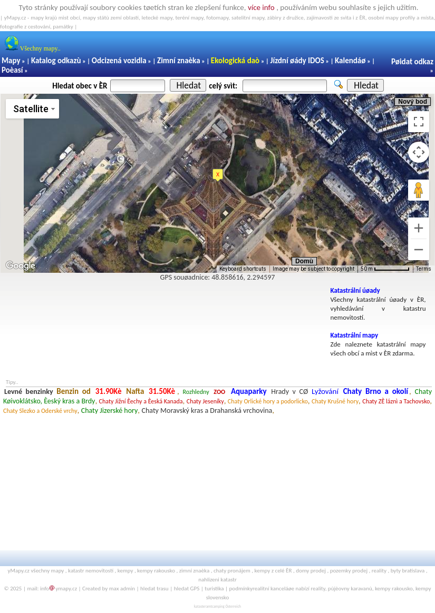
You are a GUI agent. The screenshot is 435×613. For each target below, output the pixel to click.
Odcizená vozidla (119, 60)
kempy (125, 570)
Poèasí (12, 70)
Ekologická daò (235, 60)
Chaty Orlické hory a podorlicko (268, 401)
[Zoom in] (418, 228)
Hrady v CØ (289, 391)
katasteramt (203, 606)
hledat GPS (187, 588)
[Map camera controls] (418, 152)
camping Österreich (226, 606)
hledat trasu (154, 588)
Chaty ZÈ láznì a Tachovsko (396, 401)
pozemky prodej (349, 570)
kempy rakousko (156, 570)
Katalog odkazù (56, 60)
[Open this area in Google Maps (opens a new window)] (20, 266)
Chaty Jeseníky (205, 401)
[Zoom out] (418, 249)
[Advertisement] (163, 310)
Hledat (188, 85)
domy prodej (311, 570)
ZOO (219, 392)
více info (261, 7)
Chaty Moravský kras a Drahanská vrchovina (207, 410)
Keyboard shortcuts (242, 269)
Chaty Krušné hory (335, 401)
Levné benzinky (28, 391)
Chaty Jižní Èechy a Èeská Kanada (141, 401)
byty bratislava (408, 570)
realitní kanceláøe (273, 588)
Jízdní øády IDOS (297, 60)
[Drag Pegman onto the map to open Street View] (418, 190)
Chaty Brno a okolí (375, 391)
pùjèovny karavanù (350, 588)
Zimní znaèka (178, 60)
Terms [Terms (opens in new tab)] (423, 269)
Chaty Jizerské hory (109, 410)
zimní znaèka (194, 570)
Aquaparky (249, 391)
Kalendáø (350, 60)
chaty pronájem (232, 570)
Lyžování (325, 391)
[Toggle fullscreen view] (418, 121)
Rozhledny (196, 392)
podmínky (241, 588)
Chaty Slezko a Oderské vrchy (40, 410)
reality (379, 570)
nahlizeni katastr (217, 579)
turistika (214, 588)
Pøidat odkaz (412, 61)
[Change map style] (32, 108)
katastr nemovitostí (90, 570)
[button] (217, 175)
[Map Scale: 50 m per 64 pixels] (385, 269)
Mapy (11, 60)
